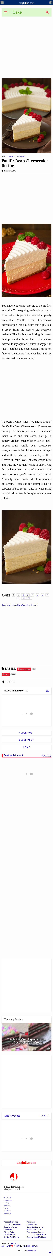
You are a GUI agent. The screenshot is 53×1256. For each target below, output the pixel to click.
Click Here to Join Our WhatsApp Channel (20, 605)
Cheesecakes (21, 156)
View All (26, 598)
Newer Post (26, 733)
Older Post (26, 740)
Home (3, 156)
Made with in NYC (11, 1246)
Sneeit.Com (31, 1251)
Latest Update (12, 1115)
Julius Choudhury (30, 1246)
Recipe (11, 156)
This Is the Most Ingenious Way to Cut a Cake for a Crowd (26, 1041)
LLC (14, 1243)
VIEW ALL (44, 1116)
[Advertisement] (26, 47)
